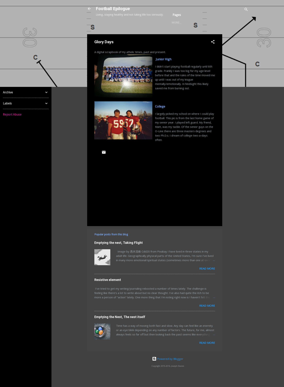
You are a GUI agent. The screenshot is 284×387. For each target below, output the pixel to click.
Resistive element (107, 291)
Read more (207, 280)
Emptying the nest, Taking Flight (118, 254)
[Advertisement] (236, 100)
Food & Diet (121, 34)
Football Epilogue (113, 8)
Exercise (143, 34)
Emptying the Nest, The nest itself (119, 328)
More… (183, 34)
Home (103, 34)
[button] (213, 54)
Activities (163, 34)
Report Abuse (12, 114)
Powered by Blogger (167, 370)
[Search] (246, 9)
